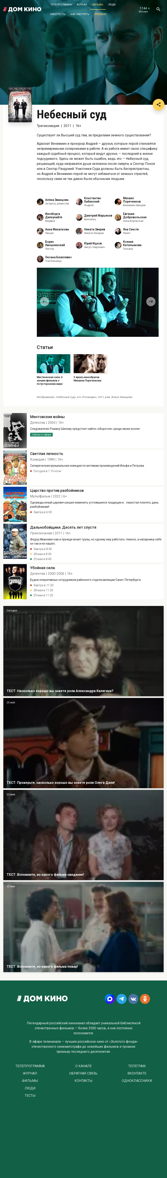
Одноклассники (137, 1081)
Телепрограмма (61, 4)
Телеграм (136, 1066)
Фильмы (97, 4)
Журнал (82, 4)
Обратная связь (83, 1073)
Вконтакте (136, 1073)
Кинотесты (58, 14)
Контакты (83, 1081)
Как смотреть (80, 14)
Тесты (30, 1096)
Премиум (100, 14)
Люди (112, 4)
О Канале (83, 1066)
